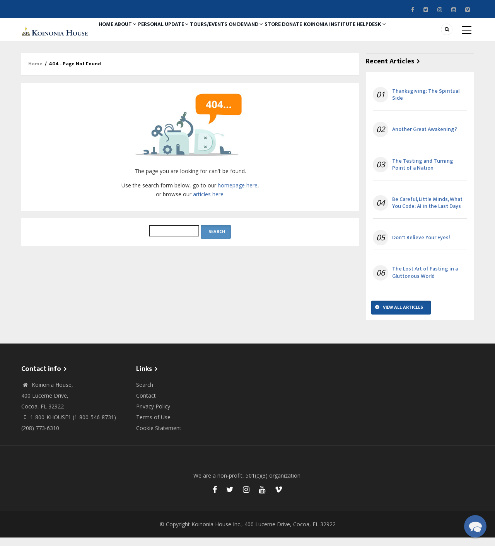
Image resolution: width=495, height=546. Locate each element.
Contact (146, 404)
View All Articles (403, 316)
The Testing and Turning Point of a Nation (422, 173)
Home (109, 33)
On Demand (269, 33)
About (134, 33)
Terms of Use (153, 425)
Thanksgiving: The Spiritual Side (425, 103)
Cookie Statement (158, 436)
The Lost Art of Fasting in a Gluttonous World (425, 281)
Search (144, 393)
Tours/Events (226, 33)
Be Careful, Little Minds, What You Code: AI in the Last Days (427, 211)
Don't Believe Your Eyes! (421, 246)
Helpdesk (415, 33)
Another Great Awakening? (424, 138)
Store (301, 33)
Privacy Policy (153, 414)
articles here (208, 202)
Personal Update (176, 33)
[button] (475, 526)
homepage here (238, 193)
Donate (326, 33)
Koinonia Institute (369, 33)
